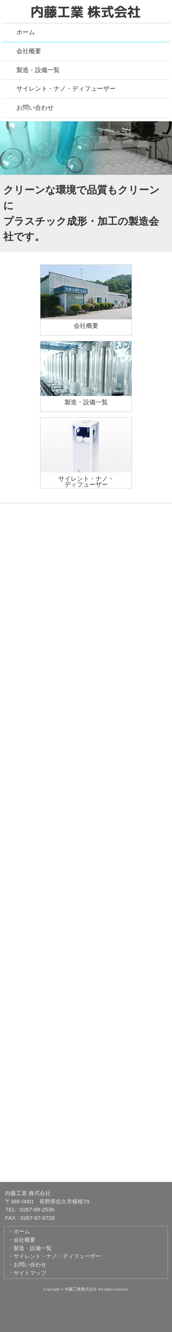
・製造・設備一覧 (30, 1248)
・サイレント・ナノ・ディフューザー (54, 1256)
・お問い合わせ (27, 1264)
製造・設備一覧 (38, 70)
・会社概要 (21, 1240)
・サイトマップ (27, 1273)
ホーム (25, 32)
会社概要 (28, 51)
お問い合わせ (35, 107)
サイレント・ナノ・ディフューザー (66, 88)
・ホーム (19, 1231)
